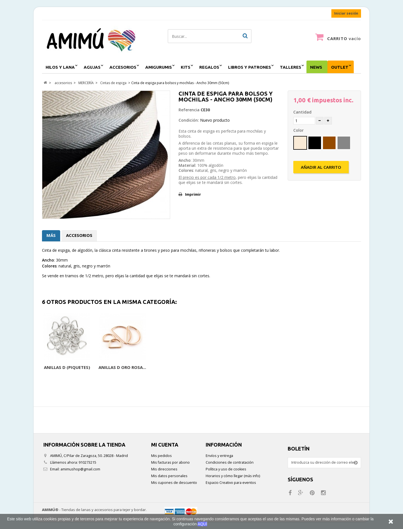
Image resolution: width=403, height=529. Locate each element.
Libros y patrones (249, 67)
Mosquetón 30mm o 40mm (177, 369)
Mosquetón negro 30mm (233, 369)
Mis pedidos (161, 455)
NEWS (316, 67)
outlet (339, 67)
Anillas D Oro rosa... (344, 367)
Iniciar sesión (346, 13)
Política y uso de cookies (226, 469)
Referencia (189, 109)
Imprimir (193, 194)
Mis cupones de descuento (174, 482)
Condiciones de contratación (230, 462)
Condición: (189, 120)
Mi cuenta (164, 444)
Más (51, 235)
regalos (209, 67)
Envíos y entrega (219, 455)
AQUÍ (202, 524)
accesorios (122, 67)
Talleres (290, 67)
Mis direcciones (164, 469)
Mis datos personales (169, 475)
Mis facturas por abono (170, 462)
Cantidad (302, 112)
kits (185, 67)
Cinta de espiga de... (67, 367)
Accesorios (79, 235)
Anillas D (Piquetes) (289, 367)
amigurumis (158, 67)
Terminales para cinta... (122, 369)
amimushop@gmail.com (80, 469)
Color (299, 130)
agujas (92, 67)
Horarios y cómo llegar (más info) (233, 475)
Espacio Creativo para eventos (231, 482)
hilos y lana (60, 67)
